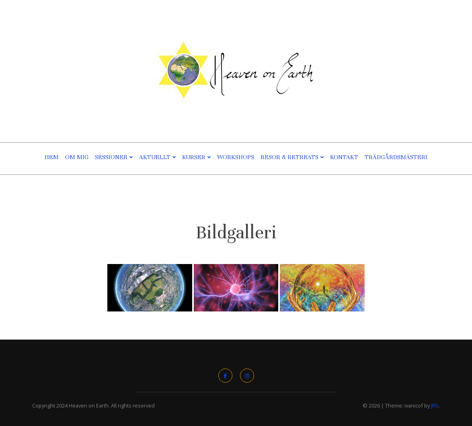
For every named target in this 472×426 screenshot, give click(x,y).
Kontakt (344, 157)
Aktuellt (154, 157)
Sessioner (111, 157)
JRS (435, 405)
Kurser (193, 157)
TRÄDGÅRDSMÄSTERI (396, 157)
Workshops (235, 157)
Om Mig (76, 157)
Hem (52, 157)
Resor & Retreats (289, 157)
